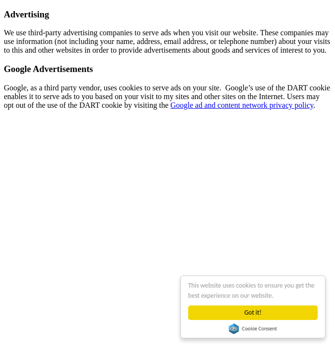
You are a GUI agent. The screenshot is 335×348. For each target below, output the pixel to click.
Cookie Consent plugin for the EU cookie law (253, 328)
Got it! (253, 312)
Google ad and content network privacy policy (241, 105)
